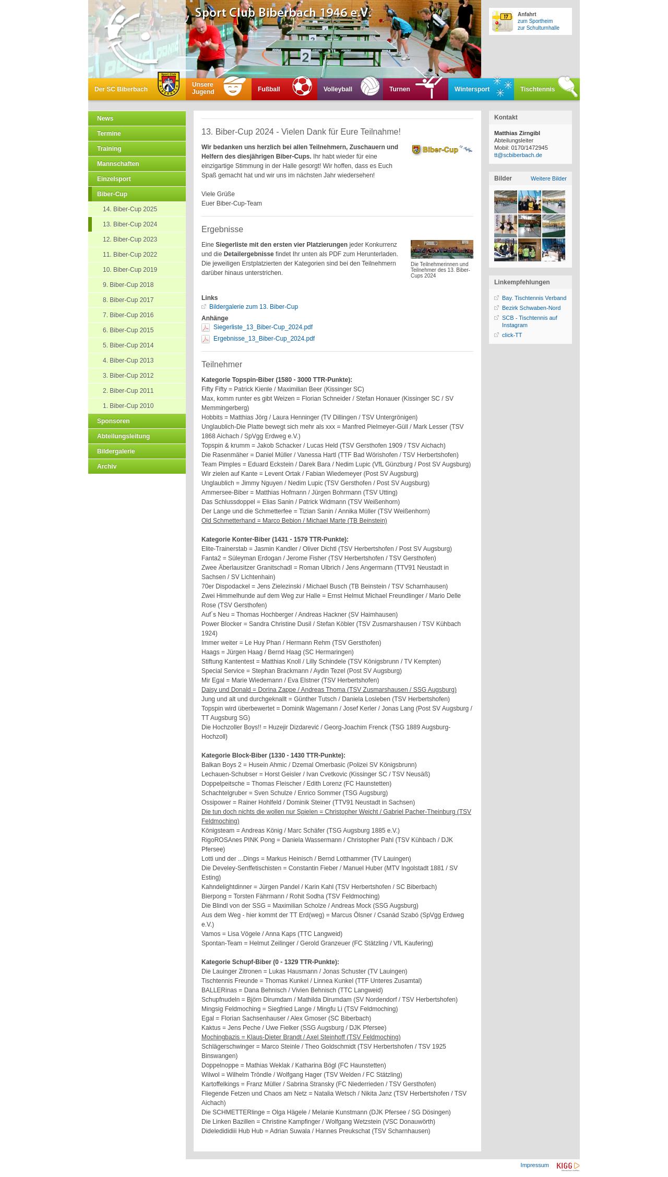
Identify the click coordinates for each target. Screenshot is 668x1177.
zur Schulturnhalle (538, 28)
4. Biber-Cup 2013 (128, 360)
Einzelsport (114, 179)
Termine (109, 133)
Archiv (106, 466)
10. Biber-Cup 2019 (130, 269)
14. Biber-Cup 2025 (130, 209)
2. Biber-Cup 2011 (128, 390)
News (105, 118)
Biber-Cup (112, 194)
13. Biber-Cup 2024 (130, 224)
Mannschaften (118, 163)
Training (109, 148)
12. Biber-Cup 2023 (130, 239)
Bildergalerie (116, 451)
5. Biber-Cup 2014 (128, 345)
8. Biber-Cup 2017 (128, 300)
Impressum (535, 1165)
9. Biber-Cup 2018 (128, 285)
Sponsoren (113, 421)
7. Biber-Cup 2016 (128, 315)
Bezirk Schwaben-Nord (531, 308)
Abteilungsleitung (123, 436)
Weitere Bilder (549, 178)
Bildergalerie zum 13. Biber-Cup (253, 306)
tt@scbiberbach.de (518, 155)
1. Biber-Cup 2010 (128, 406)
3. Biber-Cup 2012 (128, 375)
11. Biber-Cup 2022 (130, 254)
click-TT (512, 335)
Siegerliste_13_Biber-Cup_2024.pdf (263, 327)
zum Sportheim (535, 21)
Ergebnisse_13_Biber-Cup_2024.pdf (264, 338)
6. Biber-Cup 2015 (128, 330)
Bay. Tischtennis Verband (534, 298)
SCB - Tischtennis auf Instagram (529, 321)
